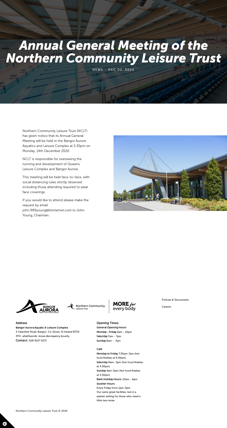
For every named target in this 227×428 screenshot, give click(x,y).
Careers (166, 306)
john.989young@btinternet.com (47, 210)
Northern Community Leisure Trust (36, 410)
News (98, 69)
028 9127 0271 (38, 340)
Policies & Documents (175, 299)
